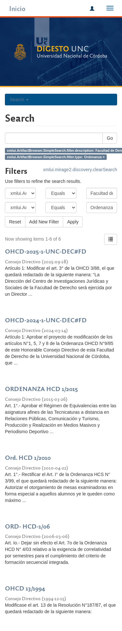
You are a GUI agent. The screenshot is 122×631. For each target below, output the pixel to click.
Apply (72, 221)
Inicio (17, 8)
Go (110, 138)
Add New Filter (44, 221)
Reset (15, 221)
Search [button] (19, 99)
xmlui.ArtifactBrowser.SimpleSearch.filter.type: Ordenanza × (55, 157)
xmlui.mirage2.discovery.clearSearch (80, 169)
